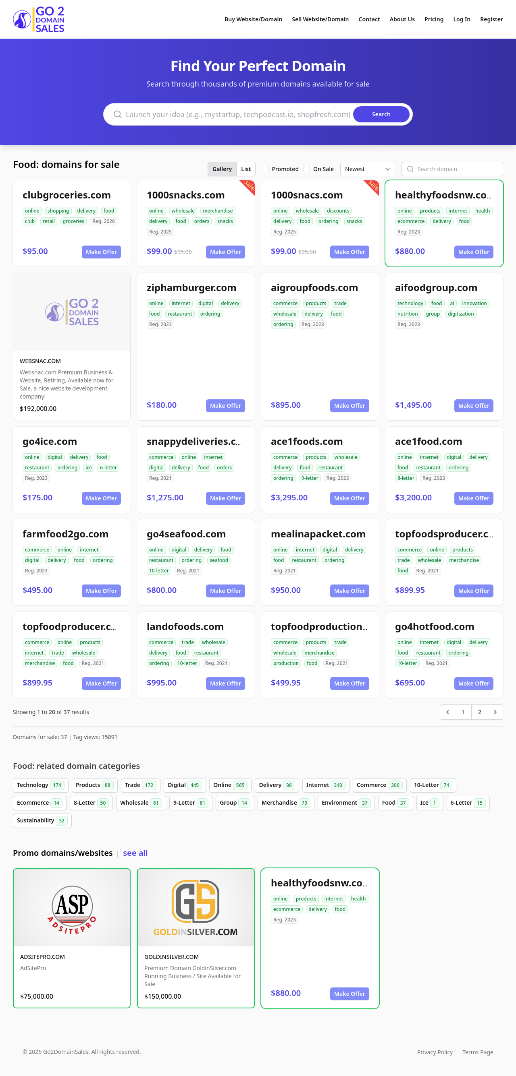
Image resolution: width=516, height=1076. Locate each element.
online (32, 210)
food (109, 210)
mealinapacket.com (318, 533)
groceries (73, 221)
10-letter (159, 570)
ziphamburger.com (192, 287)
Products (95, 785)
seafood (219, 560)
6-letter (108, 467)
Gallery (222, 169)
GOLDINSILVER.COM (171, 956)
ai (452, 303)
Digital (185, 785)
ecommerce (410, 221)
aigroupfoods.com (314, 287)
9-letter (310, 478)
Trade (140, 785)
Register (491, 19)
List (246, 169)
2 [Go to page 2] (479, 712)
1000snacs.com (307, 194)
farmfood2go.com (66, 533)
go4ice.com (50, 441)
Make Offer (101, 252)
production (286, 663)
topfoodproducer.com (74, 626)
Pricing (433, 19)
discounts (338, 210)
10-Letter (433, 785)
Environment (346, 803)
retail (49, 221)
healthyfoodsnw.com (445, 194)
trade (340, 303)
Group (235, 803)
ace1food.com (428, 441)
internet (458, 210)
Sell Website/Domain (320, 19)
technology (410, 303)
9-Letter (190, 803)
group (433, 313)
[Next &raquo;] (495, 712)
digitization (461, 313)
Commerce (380, 785)
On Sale (323, 169)
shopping (58, 210)
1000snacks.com (186, 194)
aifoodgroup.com (436, 287)
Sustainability (42, 821)
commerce (285, 303)
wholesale (183, 210)
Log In (461, 19)
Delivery (277, 785)
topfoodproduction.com (328, 626)
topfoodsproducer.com (449, 533)
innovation (474, 303)
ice (88, 467)
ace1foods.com (307, 441)
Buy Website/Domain (253, 19)
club (30, 221)
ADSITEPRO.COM (42, 956)
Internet (325, 785)
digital (205, 303)
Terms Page (477, 1052)
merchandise (218, 210)
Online (230, 785)
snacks (225, 221)
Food (395, 803)
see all (135, 852)
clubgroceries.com (67, 194)
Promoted (285, 169)
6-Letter (468, 803)
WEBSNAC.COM (40, 361)
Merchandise (286, 803)
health (482, 210)
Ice (429, 803)
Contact (369, 19)
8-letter (405, 478)
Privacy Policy (435, 1052)
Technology (40, 785)
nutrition (407, 313)
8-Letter (91, 803)
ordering (328, 221)
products (430, 210)
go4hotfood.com (434, 626)
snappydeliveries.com (199, 441)
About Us (402, 19)
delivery (86, 210)
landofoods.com (185, 626)
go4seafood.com (186, 533)
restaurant (180, 313)
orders (201, 221)
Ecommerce (39, 803)
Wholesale (141, 803)
